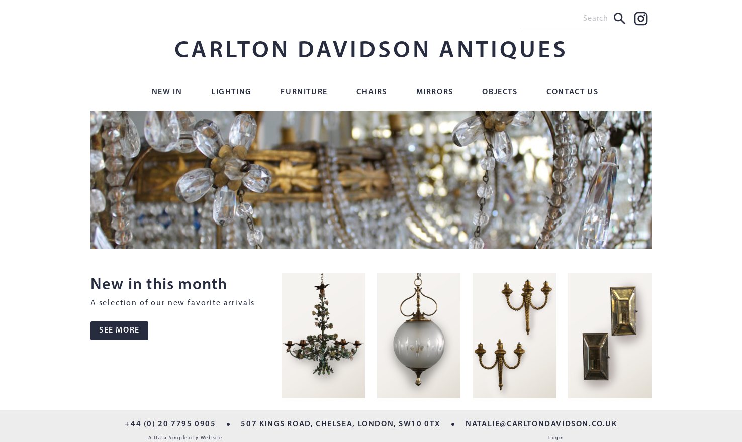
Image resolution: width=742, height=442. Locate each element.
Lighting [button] (231, 92)
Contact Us (572, 92)
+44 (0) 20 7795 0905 (170, 424)
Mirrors (434, 92)
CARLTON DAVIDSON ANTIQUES (371, 51)
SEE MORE (119, 330)
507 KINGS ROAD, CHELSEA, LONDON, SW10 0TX (340, 424)
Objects (499, 92)
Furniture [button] (304, 92)
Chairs (371, 92)
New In (167, 92)
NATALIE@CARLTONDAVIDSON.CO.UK (541, 424)
